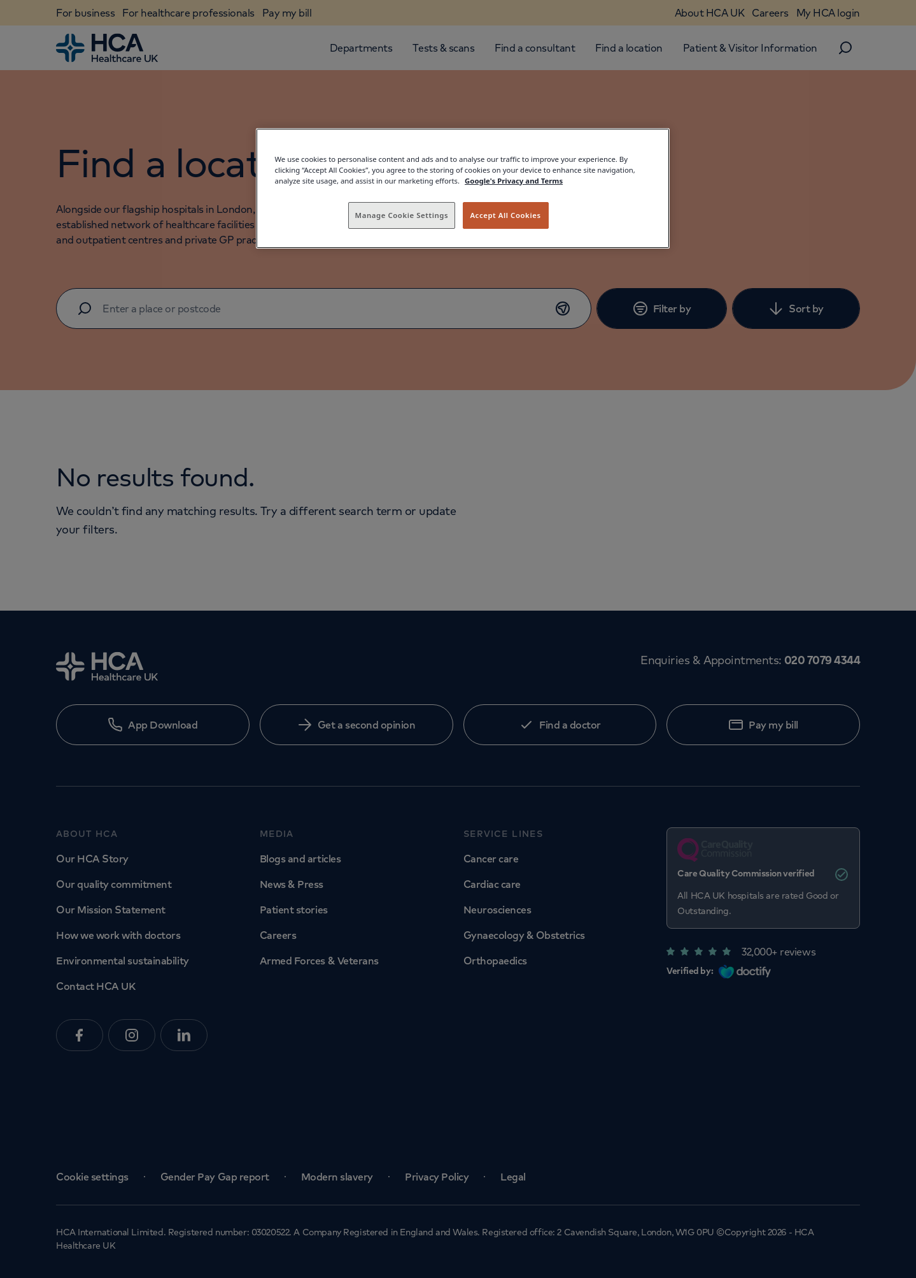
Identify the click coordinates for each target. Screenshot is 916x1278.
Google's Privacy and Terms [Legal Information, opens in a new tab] (514, 180)
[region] (463, 188)
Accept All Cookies (505, 215)
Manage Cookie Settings (402, 215)
